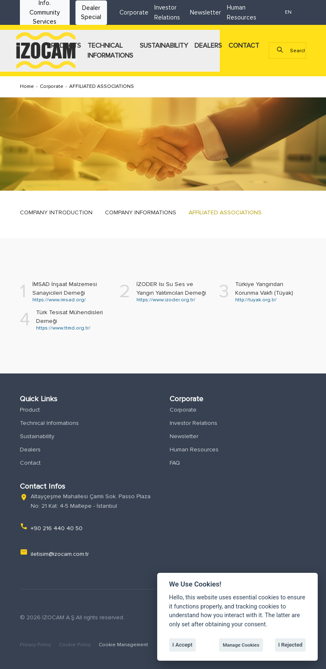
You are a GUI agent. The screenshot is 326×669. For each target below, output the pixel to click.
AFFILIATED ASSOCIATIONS (101, 86)
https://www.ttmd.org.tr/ (63, 328)
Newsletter (205, 12)
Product (30, 409)
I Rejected (290, 645)
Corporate (133, 12)
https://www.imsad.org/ (59, 300)
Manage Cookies (241, 645)
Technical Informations (49, 423)
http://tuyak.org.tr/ (256, 300)
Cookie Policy (75, 645)
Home (27, 86)
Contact (30, 462)
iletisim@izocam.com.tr (60, 554)
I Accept (182, 645)
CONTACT (244, 45)
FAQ (175, 462)
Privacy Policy (36, 645)
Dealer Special (91, 12)
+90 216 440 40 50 (57, 528)
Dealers (30, 449)
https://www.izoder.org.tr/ (165, 300)
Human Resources (194, 449)
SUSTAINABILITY (164, 45)
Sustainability (37, 436)
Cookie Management (123, 645)
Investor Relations (193, 423)
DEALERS (208, 45)
